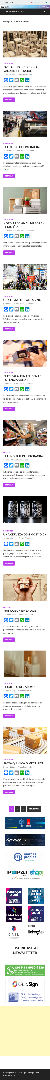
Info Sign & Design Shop (29, 1072)
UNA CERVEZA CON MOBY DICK (24, 534)
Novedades (8, 143)
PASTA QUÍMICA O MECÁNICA (23, 763)
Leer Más (9, 99)
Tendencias (8, 63)
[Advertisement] (25, 1031)
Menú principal (17, 11)
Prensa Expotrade (25, 74)
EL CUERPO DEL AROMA (19, 686)
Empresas (7, 452)
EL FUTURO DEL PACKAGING (22, 147)
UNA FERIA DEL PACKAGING (22, 300)
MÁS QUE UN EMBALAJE (19, 610)
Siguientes (34, 808)
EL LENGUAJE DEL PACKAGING (23, 456)
